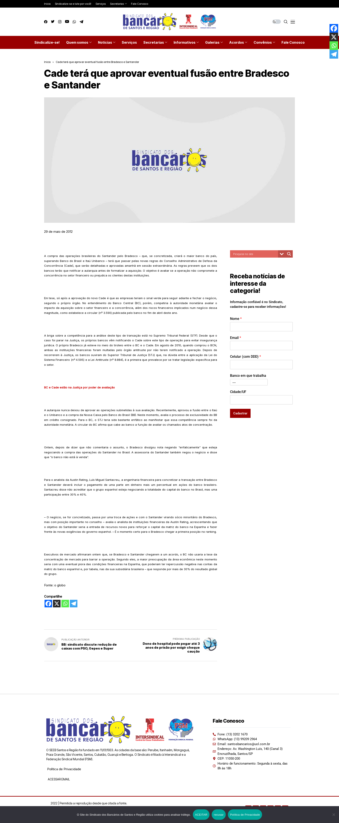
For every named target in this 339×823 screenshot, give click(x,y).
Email (235, 338)
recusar (219, 814)
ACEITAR (201, 814)
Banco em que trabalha (248, 376)
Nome (236, 319)
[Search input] (255, 254)
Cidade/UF (238, 392)
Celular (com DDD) (245, 357)
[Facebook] (48, 603)
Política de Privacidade (64, 769)
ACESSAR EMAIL (58, 779)
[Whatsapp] (65, 603)
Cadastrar (240, 413)
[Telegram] (73, 603)
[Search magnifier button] (289, 254)
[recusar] (333, 814)
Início (47, 62)
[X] (57, 603)
